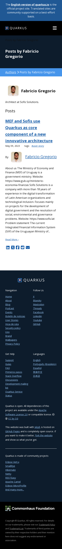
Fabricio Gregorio (41, 156)
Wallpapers (11, 339)
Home (8, 296)
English (37, 360)
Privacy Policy (12, 343)
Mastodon (38, 304)
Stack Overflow (13, 375)
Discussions (11, 379)
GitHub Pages (12, 431)
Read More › (12, 239)
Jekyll (37, 427)
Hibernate (10, 469)
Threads (37, 308)
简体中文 (37, 372)
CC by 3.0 (13, 418)
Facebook (38, 312)
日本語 (36, 375)
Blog (7, 304)
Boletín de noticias (15, 316)
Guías (8, 364)
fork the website (44, 435)
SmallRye (10, 466)
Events (8, 312)
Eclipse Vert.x (12, 462)
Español (37, 368)
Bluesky (37, 300)
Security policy (13, 328)
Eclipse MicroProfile (15, 485)
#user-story (38, 145)
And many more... (14, 489)
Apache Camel (13, 481)
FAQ (7, 368)
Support (9, 360)
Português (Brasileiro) (44, 364)
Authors (10, 72)
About (8, 300)
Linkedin (37, 316)
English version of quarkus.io (30, 4)
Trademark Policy (47, 524)
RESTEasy (10, 477)
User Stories (11, 320)
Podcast (9, 308)
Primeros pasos (13, 372)
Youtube (37, 320)
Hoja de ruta (12, 324)
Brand (8, 335)
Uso (7, 332)
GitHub (36, 324)
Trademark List (16, 528)
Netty (8, 473)
